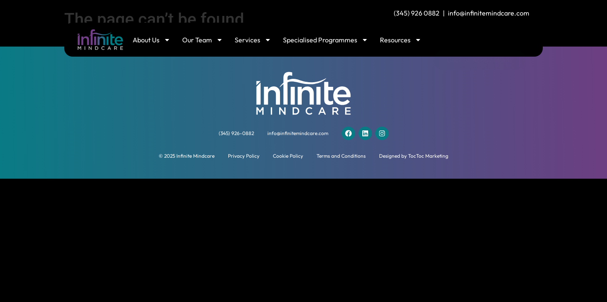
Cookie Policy (288, 156)
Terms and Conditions (341, 156)
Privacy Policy (243, 156)
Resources (400, 39)
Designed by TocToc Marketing (413, 156)
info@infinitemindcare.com (488, 13)
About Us (151, 39)
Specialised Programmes (325, 39)
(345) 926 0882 (417, 13)
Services (253, 39)
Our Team (202, 39)
